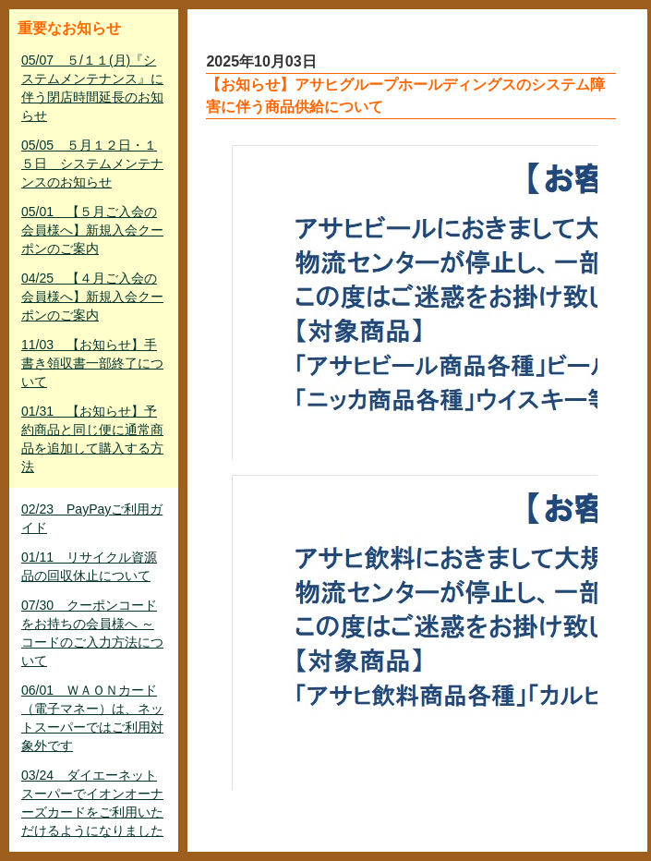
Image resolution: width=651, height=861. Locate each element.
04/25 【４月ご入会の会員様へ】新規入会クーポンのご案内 (92, 296)
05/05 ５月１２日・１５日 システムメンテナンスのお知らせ (92, 163)
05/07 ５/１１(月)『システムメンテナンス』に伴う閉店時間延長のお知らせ (92, 88)
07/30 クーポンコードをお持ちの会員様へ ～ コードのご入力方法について (92, 633)
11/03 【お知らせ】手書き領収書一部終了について (92, 363)
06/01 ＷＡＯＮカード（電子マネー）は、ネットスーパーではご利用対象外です (92, 718)
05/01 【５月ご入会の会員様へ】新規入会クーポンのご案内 (92, 230)
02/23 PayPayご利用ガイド (92, 518)
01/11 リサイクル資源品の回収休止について (89, 566)
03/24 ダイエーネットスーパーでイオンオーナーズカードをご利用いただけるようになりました (92, 803)
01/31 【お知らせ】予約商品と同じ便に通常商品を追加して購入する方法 (92, 439)
